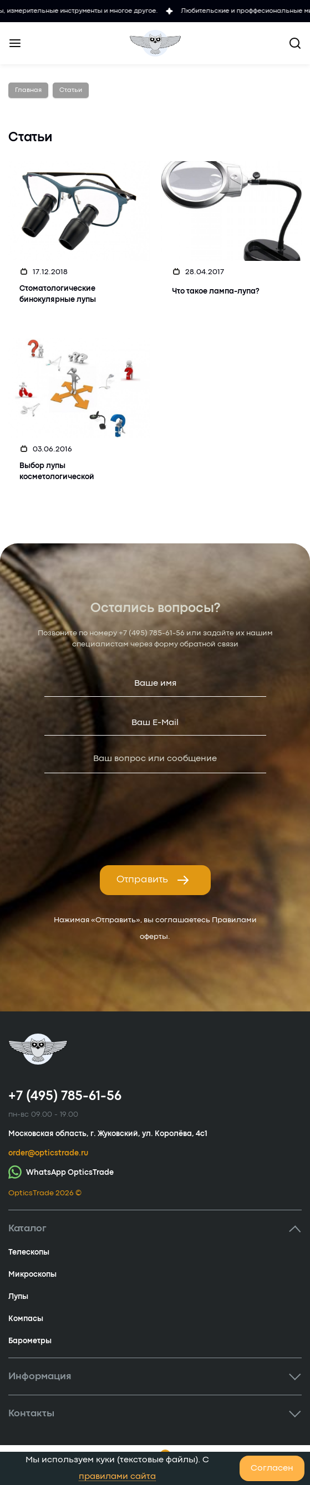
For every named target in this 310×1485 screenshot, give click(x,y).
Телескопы (28, 1252)
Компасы (25, 1319)
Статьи (70, 90)
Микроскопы (32, 1274)
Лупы (18, 1296)
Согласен (272, 1468)
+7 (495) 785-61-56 (152, 633)
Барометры (30, 1341)
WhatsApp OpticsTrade (61, 1171)
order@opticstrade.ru (48, 1153)
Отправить (153, 880)
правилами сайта (117, 1477)
